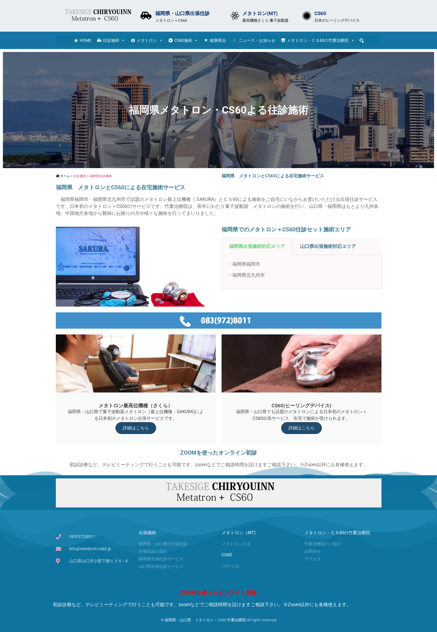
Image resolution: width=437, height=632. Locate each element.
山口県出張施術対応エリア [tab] (328, 246)
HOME (85, 40)
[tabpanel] (301, 272)
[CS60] (306, 15)
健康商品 (218, 40)
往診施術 (114, 40)
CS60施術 (186, 40)
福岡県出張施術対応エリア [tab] (257, 246)
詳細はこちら (136, 428)
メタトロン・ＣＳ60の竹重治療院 (320, 40)
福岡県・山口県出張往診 (182, 13)
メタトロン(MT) (260, 13)
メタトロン (150, 40)
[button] (361, 40)
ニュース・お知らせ (257, 40)
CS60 (320, 13)
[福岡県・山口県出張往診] (146, 15)
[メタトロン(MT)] (235, 15)
